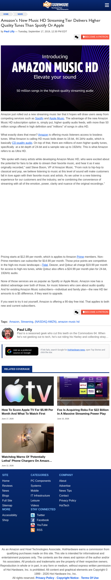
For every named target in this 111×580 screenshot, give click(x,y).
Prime (80, 256)
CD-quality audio (22, 142)
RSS (39, 529)
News (20, 14)
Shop (5, 520)
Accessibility (9, 515)
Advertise (65, 485)
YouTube (42, 525)
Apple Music (56, 118)
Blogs (5, 495)
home (6, 14)
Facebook (43, 520)
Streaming (27, 321)
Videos (35, 505)
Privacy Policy (67, 500)
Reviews (7, 485)
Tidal (45, 264)
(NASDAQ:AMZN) (46, 321)
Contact (64, 495)
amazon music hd (68, 321)
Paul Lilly (24, 329)
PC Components (41, 480)
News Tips (65, 490)
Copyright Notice (68, 577)
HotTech (64, 505)
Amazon (43, 134)
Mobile (35, 490)
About (62, 480)
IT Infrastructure (40, 495)
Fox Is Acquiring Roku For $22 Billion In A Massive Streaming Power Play (83, 411)
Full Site (7, 500)
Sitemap (7, 505)
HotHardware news (76, 350)
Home (6, 480)
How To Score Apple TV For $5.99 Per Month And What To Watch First (27, 411)
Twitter (41, 515)
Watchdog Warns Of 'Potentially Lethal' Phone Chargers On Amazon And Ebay (26, 459)
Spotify (39, 118)
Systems (36, 485)
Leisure (35, 500)
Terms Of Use (90, 577)
